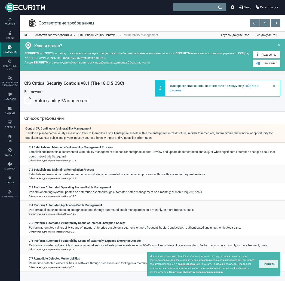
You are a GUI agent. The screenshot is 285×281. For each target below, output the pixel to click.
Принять (269, 264)
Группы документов (235, 35)
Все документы (266, 35)
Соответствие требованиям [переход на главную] (52, 35)
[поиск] (220, 7)
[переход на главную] (25, 35)
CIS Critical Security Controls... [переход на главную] (98, 35)
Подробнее (266, 54)
